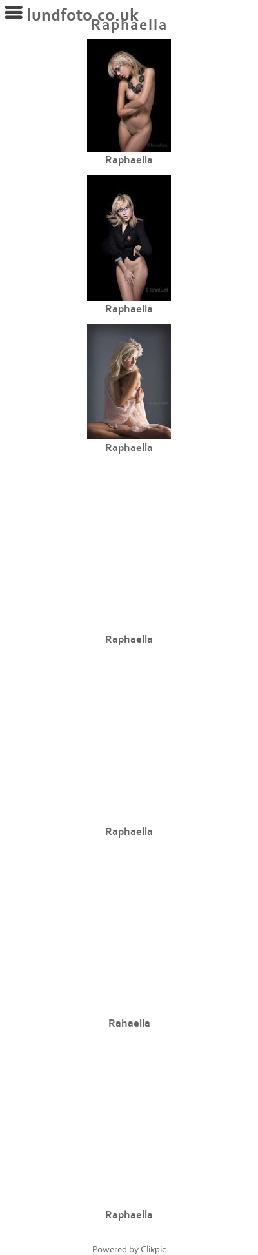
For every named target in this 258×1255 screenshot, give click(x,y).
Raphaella (129, 160)
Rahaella (129, 1023)
